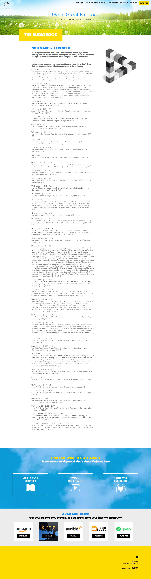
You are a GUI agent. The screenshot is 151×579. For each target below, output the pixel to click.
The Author (93, 3)
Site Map (135, 561)
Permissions (124, 3)
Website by (129, 568)
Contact (133, 3)
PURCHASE (144, 3)
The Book (84, 3)
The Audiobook (105, 3)
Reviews (115, 3)
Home (77, 3)
